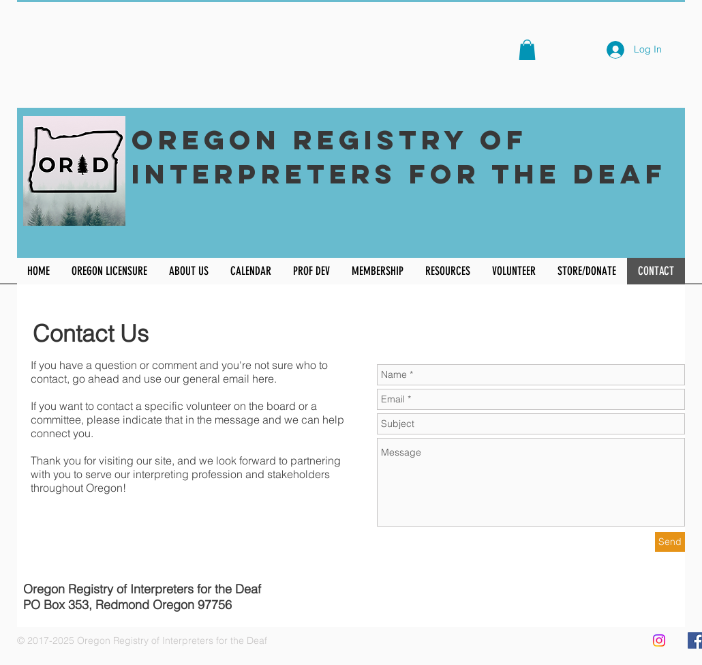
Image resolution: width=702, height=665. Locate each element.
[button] (527, 50)
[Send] (670, 542)
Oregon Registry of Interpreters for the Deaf (399, 157)
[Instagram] (659, 640)
